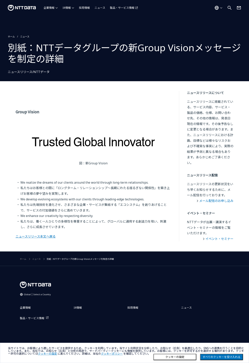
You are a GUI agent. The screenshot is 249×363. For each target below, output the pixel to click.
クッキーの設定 (174, 357)
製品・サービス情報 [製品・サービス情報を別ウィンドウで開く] (122, 8)
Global (37, 294)
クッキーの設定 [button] (47, 353)
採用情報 (84, 8)
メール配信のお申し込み (216, 201)
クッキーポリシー (112, 353)
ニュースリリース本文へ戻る (36, 236)
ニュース (100, 8)
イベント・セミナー (219, 239)
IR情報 (67, 8)
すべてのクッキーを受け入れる (221, 357)
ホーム (11, 36)
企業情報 (49, 8)
